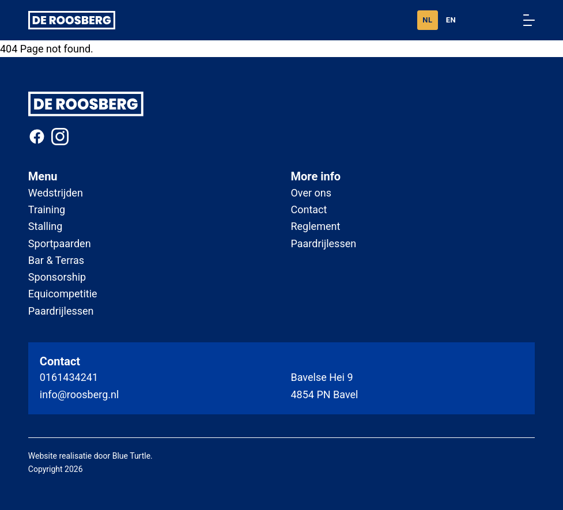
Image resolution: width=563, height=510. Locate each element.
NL (427, 20)
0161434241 (69, 377)
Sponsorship (57, 277)
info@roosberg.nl (79, 394)
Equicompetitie (62, 294)
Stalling (45, 226)
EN (451, 20)
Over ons (310, 193)
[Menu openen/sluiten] (529, 20)
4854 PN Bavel (324, 394)
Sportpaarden (59, 243)
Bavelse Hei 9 (321, 377)
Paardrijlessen (61, 311)
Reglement (315, 226)
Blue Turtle (131, 455)
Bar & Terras (56, 260)
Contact (308, 209)
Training (46, 209)
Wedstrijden (55, 193)
